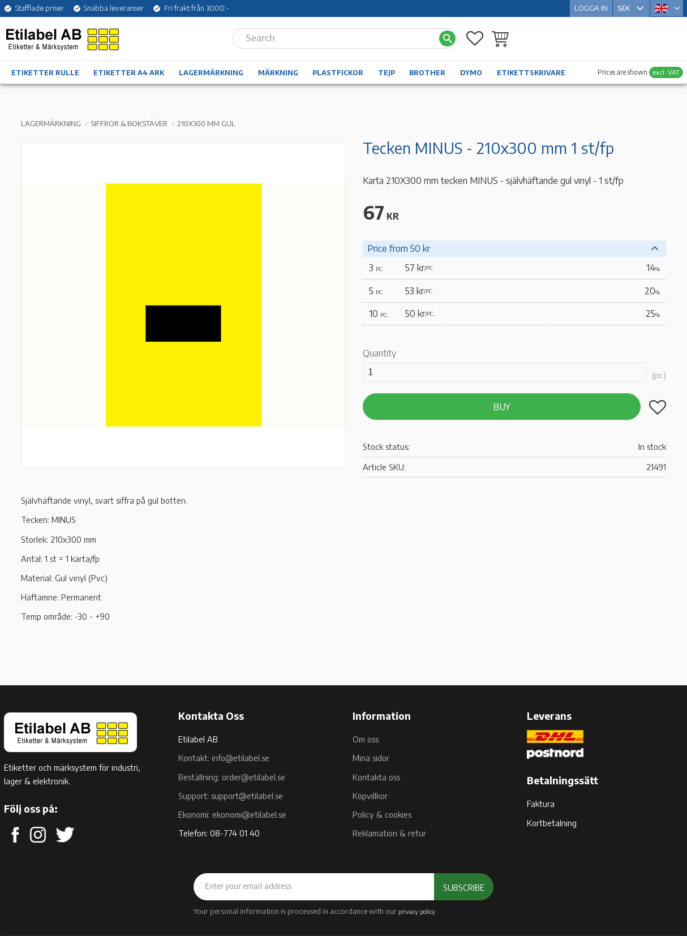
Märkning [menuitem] (278, 72)
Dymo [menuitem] (471, 72)
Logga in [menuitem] (591, 7)
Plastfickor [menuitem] (337, 72)
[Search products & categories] (335, 38)
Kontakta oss (376, 777)
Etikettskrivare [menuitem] (531, 72)
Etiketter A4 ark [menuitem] (128, 72)
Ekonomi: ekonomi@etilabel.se (232, 814)
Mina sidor (371, 758)
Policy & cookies (382, 814)
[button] (474, 38)
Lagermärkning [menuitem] (211, 72)
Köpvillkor (370, 796)
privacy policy (416, 911)
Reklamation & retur (389, 833)
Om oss (366, 739)
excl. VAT (666, 72)
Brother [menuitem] (427, 72)
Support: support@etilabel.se (230, 796)
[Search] (447, 39)
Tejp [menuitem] (386, 72)
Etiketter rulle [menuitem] (45, 72)
